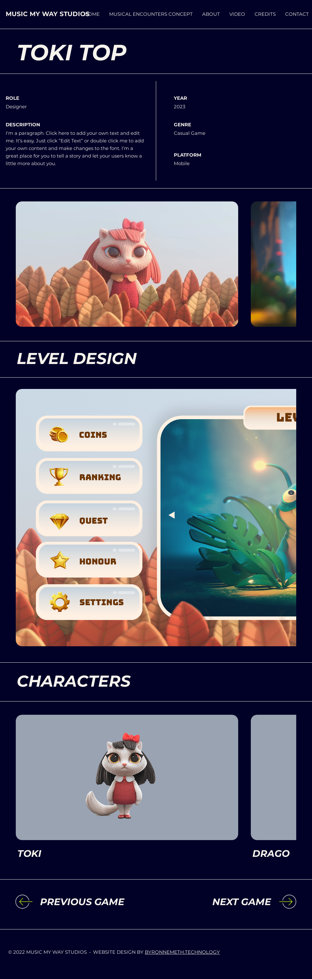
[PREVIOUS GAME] (92, 902)
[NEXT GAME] (219, 902)
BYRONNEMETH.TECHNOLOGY (182, 952)
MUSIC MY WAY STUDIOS (48, 14)
